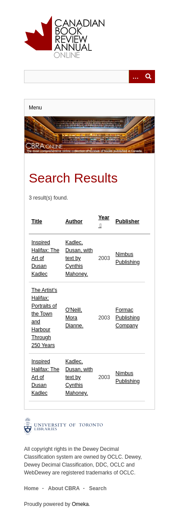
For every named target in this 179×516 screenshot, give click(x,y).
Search (98, 488)
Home (31, 488)
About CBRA (63, 488)
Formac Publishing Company (128, 318)
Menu (35, 108)
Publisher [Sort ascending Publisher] (128, 221)
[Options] (135, 76)
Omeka (80, 504)
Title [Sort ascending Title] (36, 221)
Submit (148, 76)
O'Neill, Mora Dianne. (74, 318)
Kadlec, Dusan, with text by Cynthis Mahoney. (79, 258)
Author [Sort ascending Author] (74, 221)
